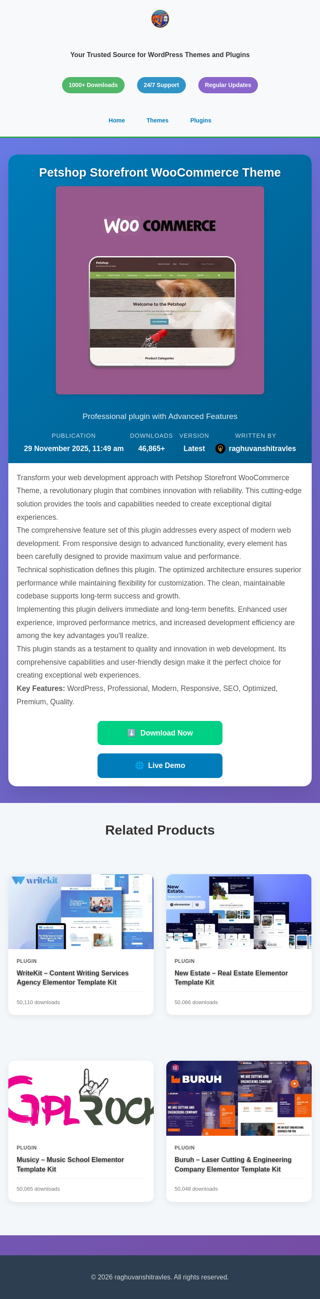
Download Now (160, 733)
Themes (158, 120)
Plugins (201, 120)
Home (117, 120)
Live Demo (160, 765)
